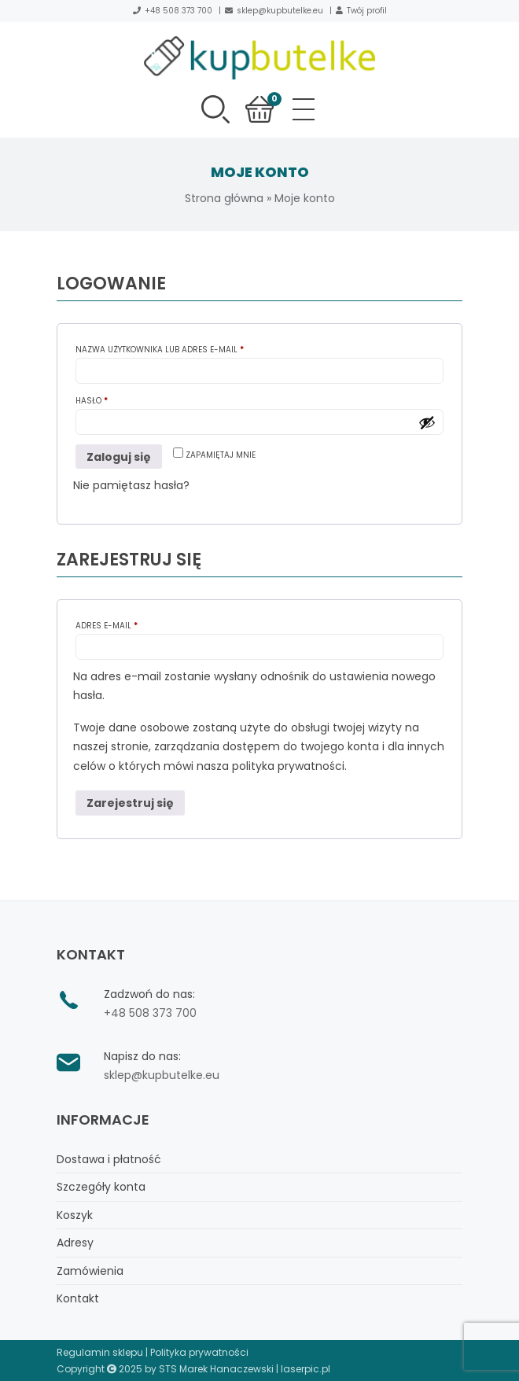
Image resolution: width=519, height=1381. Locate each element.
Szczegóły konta (101, 1187)
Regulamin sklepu (100, 1352)
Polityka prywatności (199, 1352)
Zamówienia (90, 1271)
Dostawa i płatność (109, 1159)
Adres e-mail (129, 625)
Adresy (75, 1242)
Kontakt (78, 1298)
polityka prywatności (288, 766)
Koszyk (75, 1215)
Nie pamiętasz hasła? (131, 485)
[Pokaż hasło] (427, 422)
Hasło (114, 400)
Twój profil (367, 11)
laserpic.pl (305, 1368)
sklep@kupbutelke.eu (280, 11)
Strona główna (224, 198)
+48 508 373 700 (178, 11)
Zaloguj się (118, 457)
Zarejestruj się (130, 803)
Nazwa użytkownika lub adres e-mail (182, 348)
